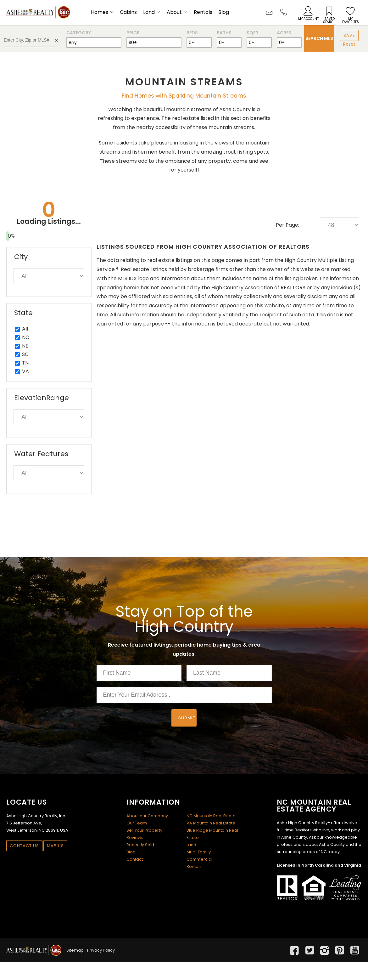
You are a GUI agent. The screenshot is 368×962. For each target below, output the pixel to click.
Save (349, 35)
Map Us (55, 846)
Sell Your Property (144, 830)
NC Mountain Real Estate (211, 815)
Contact (134, 859)
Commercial (199, 859)
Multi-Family (199, 852)
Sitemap (75, 950)
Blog (223, 12)
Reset (349, 44)
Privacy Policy (101, 950)
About (174, 12)
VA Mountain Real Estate (211, 823)
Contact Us (24, 846)
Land (149, 12)
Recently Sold (140, 844)
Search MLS (319, 38)
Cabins (128, 12)
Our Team (136, 823)
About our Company (147, 815)
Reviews (134, 837)
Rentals (203, 12)
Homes (99, 12)
